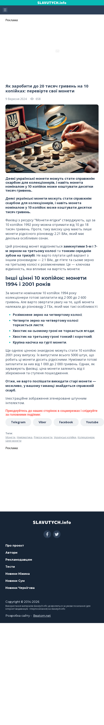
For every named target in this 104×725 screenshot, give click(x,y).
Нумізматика (24, 437)
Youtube (92, 422)
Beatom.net (42, 615)
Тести (10, 566)
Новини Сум (15, 581)
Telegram (18, 422)
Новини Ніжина (17, 573)
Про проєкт (14, 545)
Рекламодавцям (18, 559)
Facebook (66, 422)
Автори (11, 552)
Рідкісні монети (43, 437)
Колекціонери (86, 437)
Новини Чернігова (20, 588)
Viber (42, 422)
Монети (10, 437)
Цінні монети (13, 440)
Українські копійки (65, 437)
